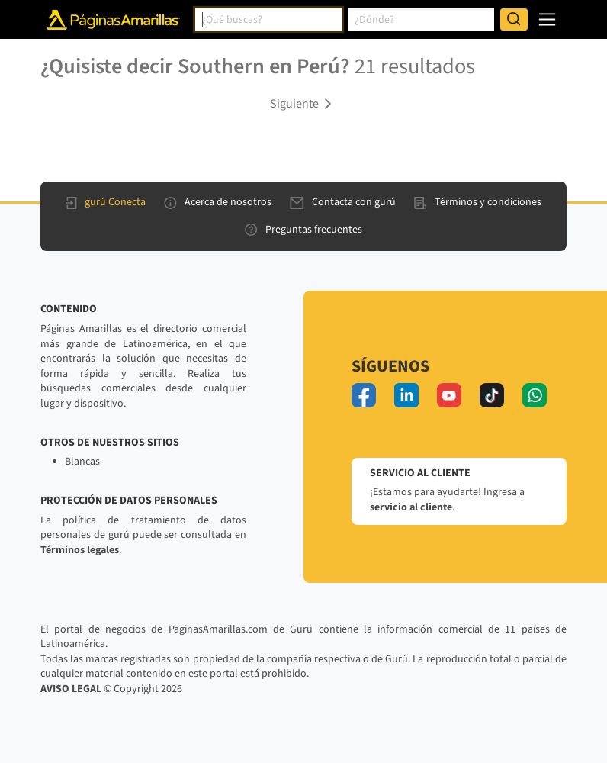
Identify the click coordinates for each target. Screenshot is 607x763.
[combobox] (268, 19)
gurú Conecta (106, 202)
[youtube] (449, 395)
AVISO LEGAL (70, 689)
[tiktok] (492, 395)
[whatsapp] (534, 395)
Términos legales (79, 550)
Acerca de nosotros (217, 202)
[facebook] (364, 395)
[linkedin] (406, 395)
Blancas (82, 461)
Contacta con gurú (343, 202)
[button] (303, 103)
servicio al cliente (411, 507)
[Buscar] (514, 19)
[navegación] (547, 19)
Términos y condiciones (477, 202)
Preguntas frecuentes (303, 229)
